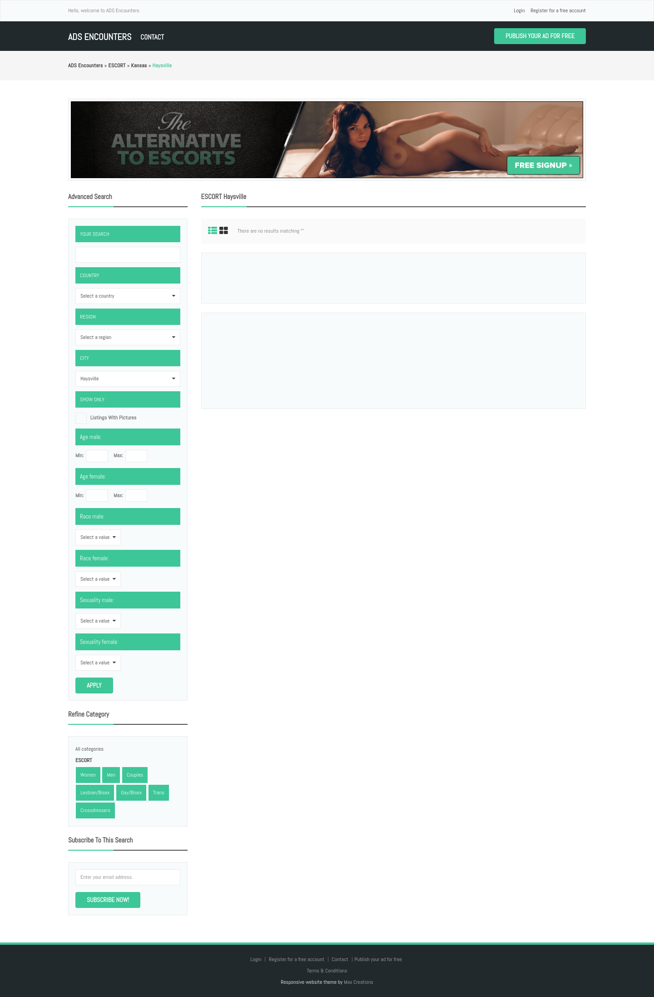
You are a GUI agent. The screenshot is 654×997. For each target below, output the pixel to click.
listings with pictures (113, 417)
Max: (118, 455)
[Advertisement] (393, 278)
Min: (79, 455)
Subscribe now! (108, 900)
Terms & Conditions (327, 970)
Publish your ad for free (540, 36)
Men (111, 774)
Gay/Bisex (131, 792)
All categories (89, 749)
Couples (135, 774)
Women (88, 774)
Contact (152, 37)
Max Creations (358, 982)
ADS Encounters (99, 37)
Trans (158, 792)
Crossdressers (95, 810)
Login (519, 10)
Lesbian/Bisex (94, 792)
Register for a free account (558, 10)
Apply (94, 685)
